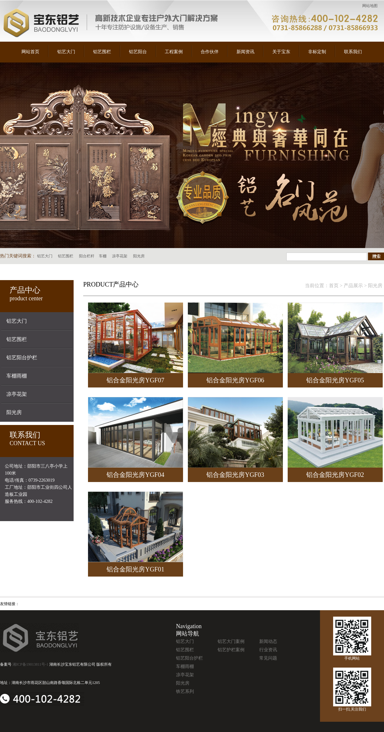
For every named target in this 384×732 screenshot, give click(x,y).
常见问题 (268, 658)
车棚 (103, 256)
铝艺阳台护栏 (21, 357)
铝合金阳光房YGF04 (135, 474)
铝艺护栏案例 (231, 649)
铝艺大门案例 (231, 641)
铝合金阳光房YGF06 (235, 380)
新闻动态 (268, 641)
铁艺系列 (185, 691)
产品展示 (353, 285)
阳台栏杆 (86, 256)
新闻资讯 (245, 51)
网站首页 (30, 51)
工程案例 (174, 51)
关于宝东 (281, 51)
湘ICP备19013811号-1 (30, 664)
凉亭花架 (119, 256)
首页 (334, 285)
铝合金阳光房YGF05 (335, 380)
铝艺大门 (66, 51)
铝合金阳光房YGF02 (335, 474)
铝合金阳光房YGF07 (135, 380)
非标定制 (317, 51)
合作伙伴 (210, 51)
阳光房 (139, 256)
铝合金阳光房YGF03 (235, 474)
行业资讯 (268, 649)
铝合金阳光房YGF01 (135, 569)
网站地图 (370, 6)
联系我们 (353, 51)
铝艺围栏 (102, 51)
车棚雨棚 (16, 375)
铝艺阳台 (138, 51)
